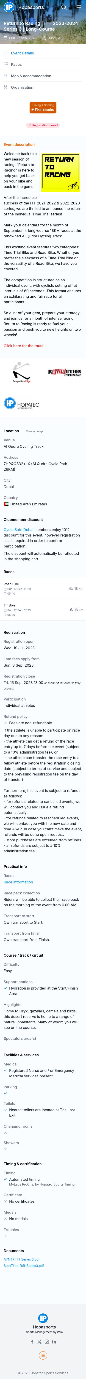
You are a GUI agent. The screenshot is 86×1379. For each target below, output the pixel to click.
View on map (34, 431)
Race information (18, 882)
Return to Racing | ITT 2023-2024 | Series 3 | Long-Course (42, 26)
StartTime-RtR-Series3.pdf (24, 1266)
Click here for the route (24, 345)
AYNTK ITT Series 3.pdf (22, 1259)
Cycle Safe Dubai (18, 529)
